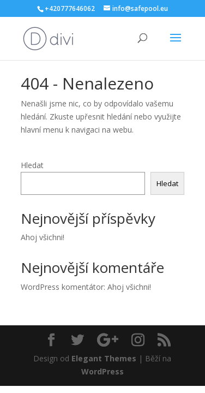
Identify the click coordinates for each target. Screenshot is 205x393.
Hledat (32, 165)
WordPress (102, 371)
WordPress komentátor (62, 287)
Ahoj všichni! (42, 237)
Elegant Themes (103, 358)
